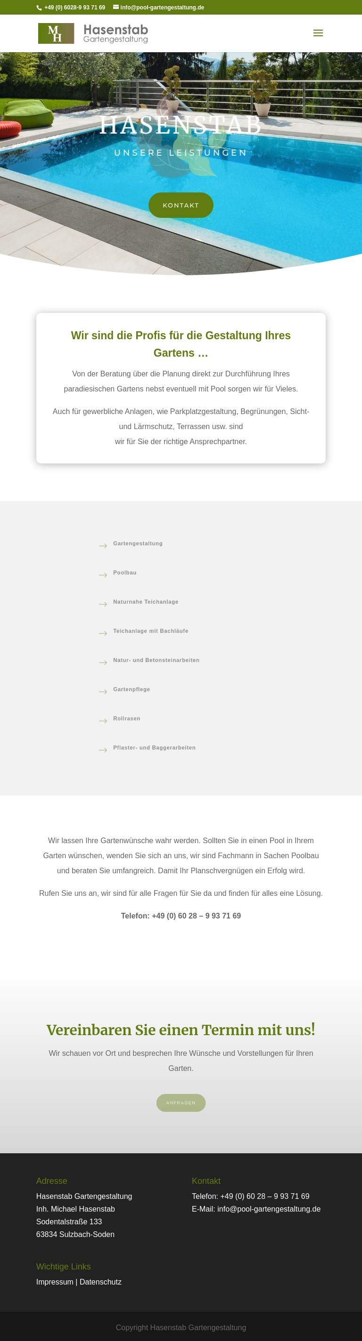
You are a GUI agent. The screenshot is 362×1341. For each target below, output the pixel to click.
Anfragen (181, 1103)
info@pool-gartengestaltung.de (269, 1209)
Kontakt (181, 205)
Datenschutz (101, 1282)
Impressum (55, 1282)
